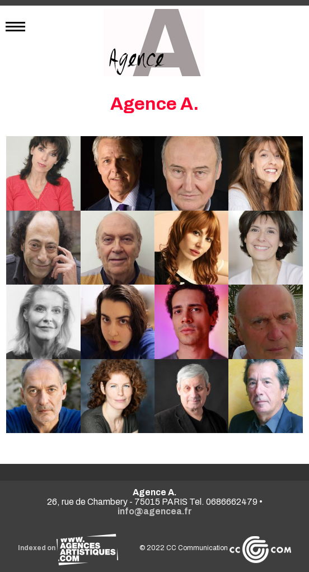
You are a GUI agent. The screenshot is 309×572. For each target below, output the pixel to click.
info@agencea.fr (155, 511)
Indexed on (68, 548)
